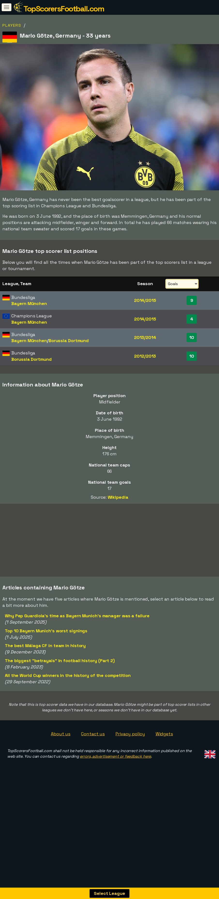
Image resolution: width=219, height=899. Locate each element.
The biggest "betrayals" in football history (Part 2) (60, 687)
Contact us (93, 760)
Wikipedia (118, 497)
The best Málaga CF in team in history (45, 671)
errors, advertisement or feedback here (115, 782)
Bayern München (29, 303)
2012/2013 (145, 356)
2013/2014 (145, 337)
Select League (109, 893)
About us (60, 760)
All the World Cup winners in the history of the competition (68, 701)
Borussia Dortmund (69, 340)
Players (11, 25)
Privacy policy (130, 760)
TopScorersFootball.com (63, 9)
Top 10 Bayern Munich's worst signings (46, 657)
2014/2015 (145, 300)
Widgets (164, 760)
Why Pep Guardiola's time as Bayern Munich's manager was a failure (77, 642)
